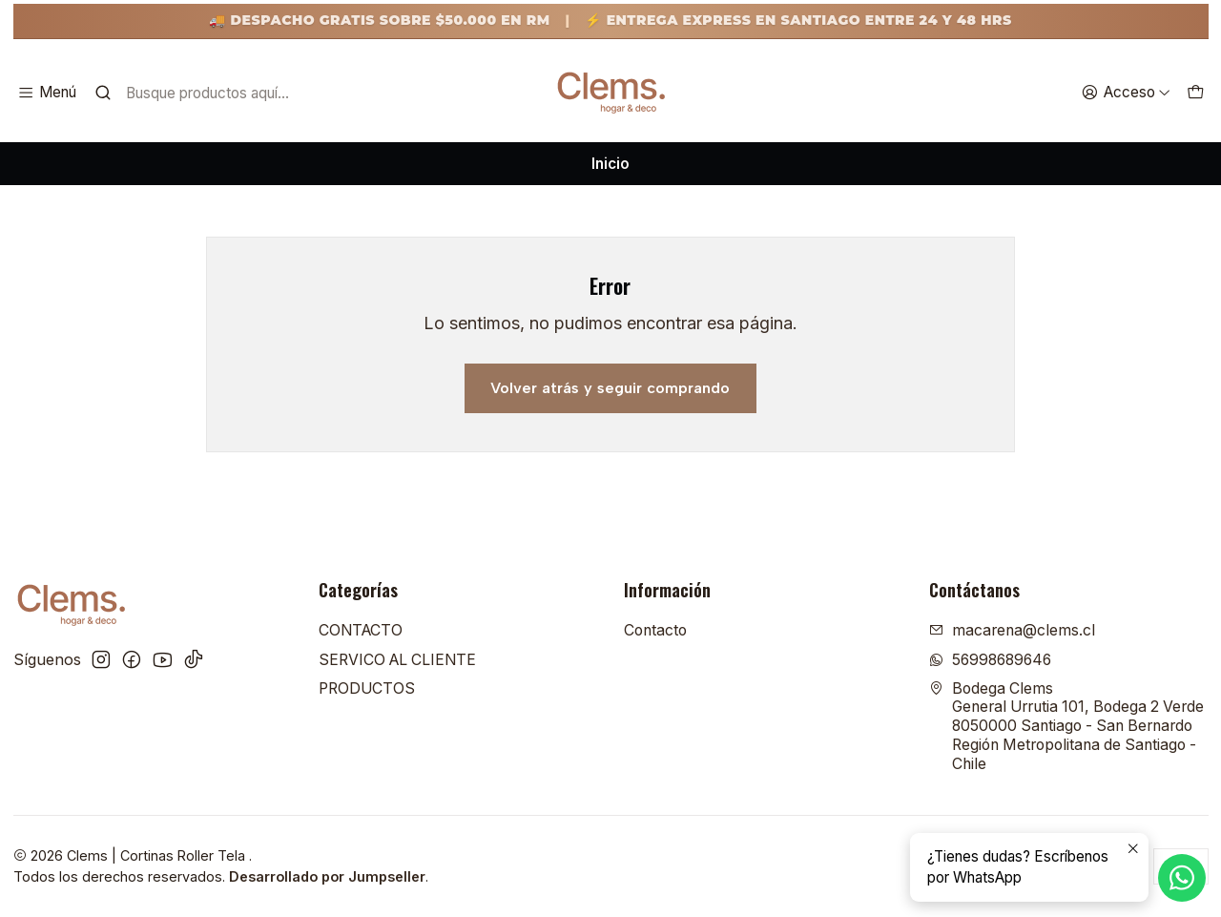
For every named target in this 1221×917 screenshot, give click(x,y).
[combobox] (214, 92)
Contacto (655, 630)
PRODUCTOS (367, 688)
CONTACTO (361, 630)
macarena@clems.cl (1012, 630)
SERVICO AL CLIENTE (397, 660)
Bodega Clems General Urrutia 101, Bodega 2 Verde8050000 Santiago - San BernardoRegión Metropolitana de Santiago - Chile (1066, 726)
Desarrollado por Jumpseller (327, 876)
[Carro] (1195, 92)
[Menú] (47, 92)
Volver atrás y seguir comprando (610, 388)
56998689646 (990, 660)
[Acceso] (1125, 92)
